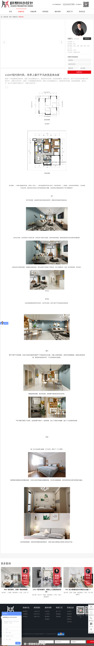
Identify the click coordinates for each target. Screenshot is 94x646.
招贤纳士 (69, 619)
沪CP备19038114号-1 (51, 633)
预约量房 (47, 616)
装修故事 (33, 11)
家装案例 (25, 611)
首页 (10, 11)
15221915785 (69, 4)
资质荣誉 (69, 614)
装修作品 (21, 11)
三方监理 (47, 614)
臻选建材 (58, 614)
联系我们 (69, 616)
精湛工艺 (70, 11)
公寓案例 (25, 614)
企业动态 (69, 621)
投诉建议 (47, 619)
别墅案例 (25, 616)
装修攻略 (58, 616)
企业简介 (69, 611)
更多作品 (87, 38)
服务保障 (58, 11)
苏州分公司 (37, 614)
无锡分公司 (37, 616)
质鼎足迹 (82, 11)
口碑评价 (47, 611)
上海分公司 (37, 611)
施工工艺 (58, 611)
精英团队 (45, 11)
